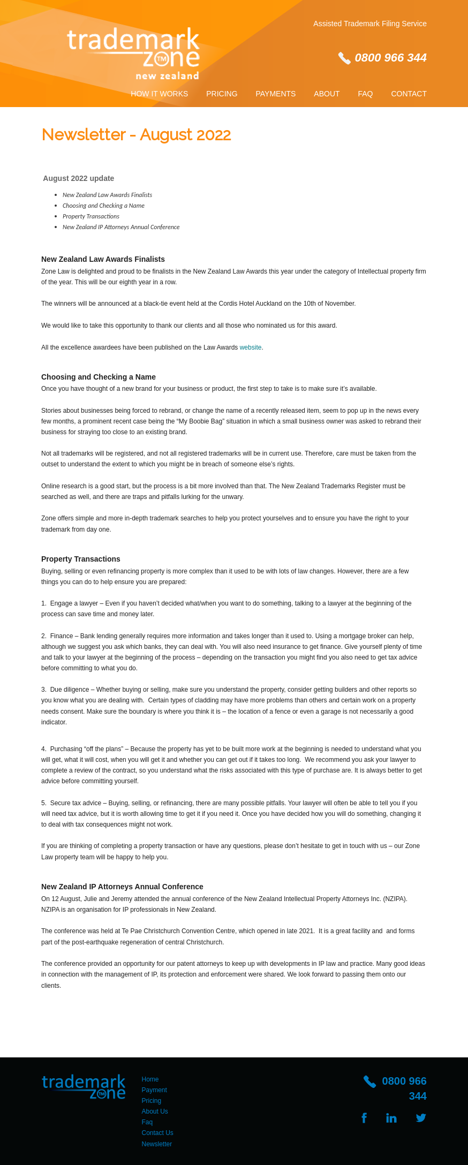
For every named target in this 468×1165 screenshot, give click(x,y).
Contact (409, 93)
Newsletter (157, 1144)
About (326, 93)
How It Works (159, 93)
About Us (155, 1111)
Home (150, 1079)
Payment (154, 1090)
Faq (365, 93)
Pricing (221, 93)
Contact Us (157, 1133)
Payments (276, 93)
